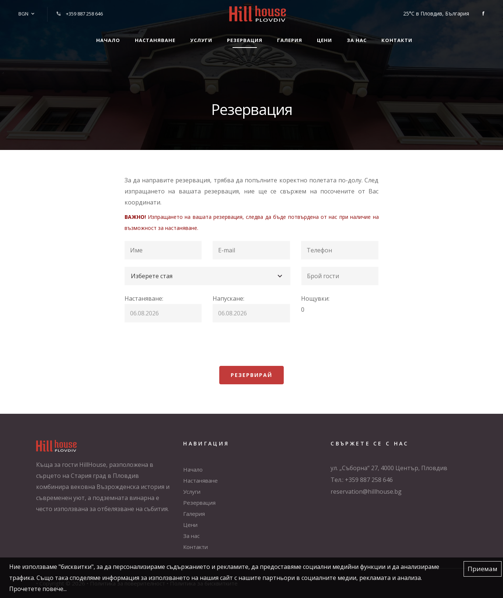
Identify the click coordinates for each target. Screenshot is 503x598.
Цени (324, 40)
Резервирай (251, 374)
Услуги (201, 40)
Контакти (396, 40)
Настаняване (155, 40)
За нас (357, 40)
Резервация (244, 40)
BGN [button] (23, 14)
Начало (108, 40)
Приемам (482, 568)
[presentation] (181, 344)
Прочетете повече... (38, 589)
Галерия (289, 40)
